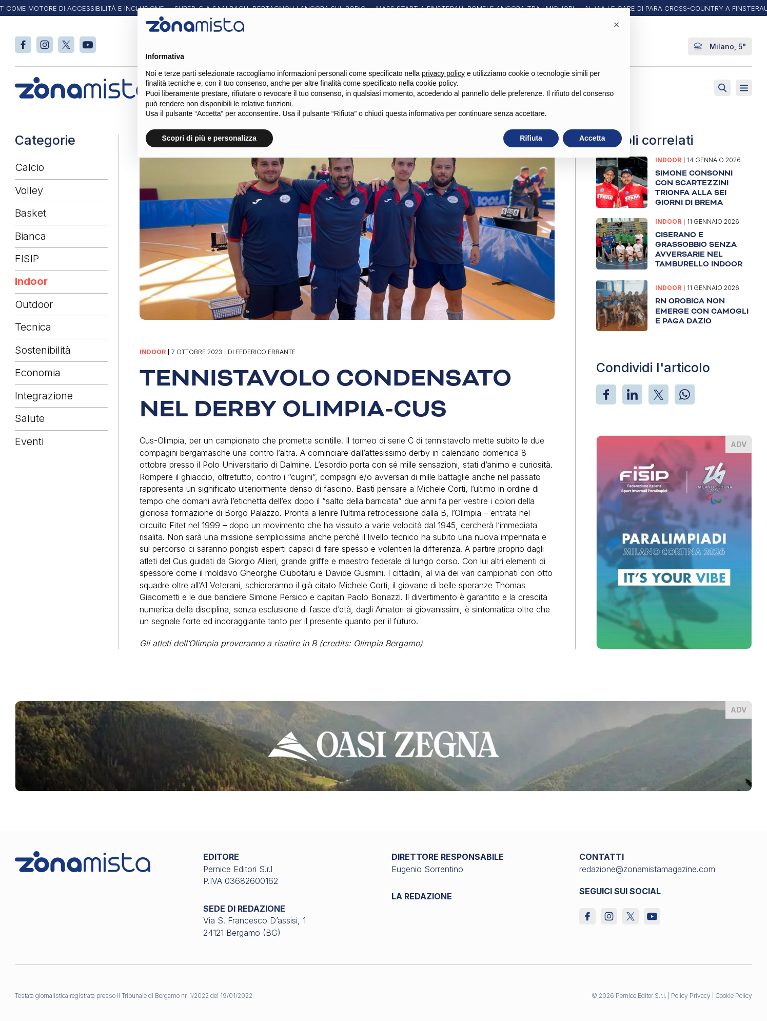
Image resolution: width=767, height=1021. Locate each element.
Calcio (29, 167)
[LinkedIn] (632, 394)
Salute (30, 418)
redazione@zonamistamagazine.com (647, 869)
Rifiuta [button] (531, 138)
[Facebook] (606, 394)
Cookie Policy (733, 995)
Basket (30, 213)
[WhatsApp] (685, 394)
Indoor (31, 281)
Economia (38, 373)
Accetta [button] (592, 138)
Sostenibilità (43, 350)
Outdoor (34, 304)
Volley (29, 190)
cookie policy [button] (436, 83)
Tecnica (33, 327)
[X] (658, 394)
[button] (616, 24)
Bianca (30, 236)
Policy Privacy (691, 995)
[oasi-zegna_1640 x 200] (383, 745)
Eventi (29, 441)
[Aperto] (744, 88)
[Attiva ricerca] (722, 88)
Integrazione (44, 396)
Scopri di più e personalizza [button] (209, 138)
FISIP (27, 259)
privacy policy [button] (443, 73)
